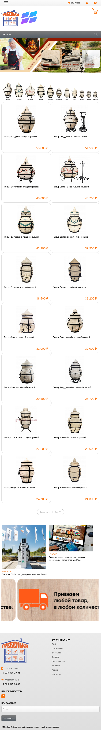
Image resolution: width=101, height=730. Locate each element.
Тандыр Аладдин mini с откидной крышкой (71, 337)
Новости (6, 571)
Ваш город (74, 3)
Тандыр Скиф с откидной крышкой (19, 337)
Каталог (7, 34)
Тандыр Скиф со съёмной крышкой (19, 387)
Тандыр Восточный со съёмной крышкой (71, 187)
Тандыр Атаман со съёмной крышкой (69, 287)
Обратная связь (10, 680)
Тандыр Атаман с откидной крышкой (20, 287)
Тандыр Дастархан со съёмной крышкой (70, 237)
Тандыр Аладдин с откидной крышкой (20, 137)
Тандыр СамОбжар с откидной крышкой (21, 437)
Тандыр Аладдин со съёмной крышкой (70, 137)
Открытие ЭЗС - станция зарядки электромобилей (24, 574)
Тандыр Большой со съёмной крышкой (70, 488)
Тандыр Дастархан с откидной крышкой (21, 237)
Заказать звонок (10, 668)
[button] (6, 2)
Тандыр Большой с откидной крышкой (69, 437)
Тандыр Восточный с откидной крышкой (21, 187)
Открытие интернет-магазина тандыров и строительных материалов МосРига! (67, 558)
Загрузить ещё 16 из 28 (50, 512)
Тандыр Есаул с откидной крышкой (19, 488)
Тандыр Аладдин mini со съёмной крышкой (72, 387)
